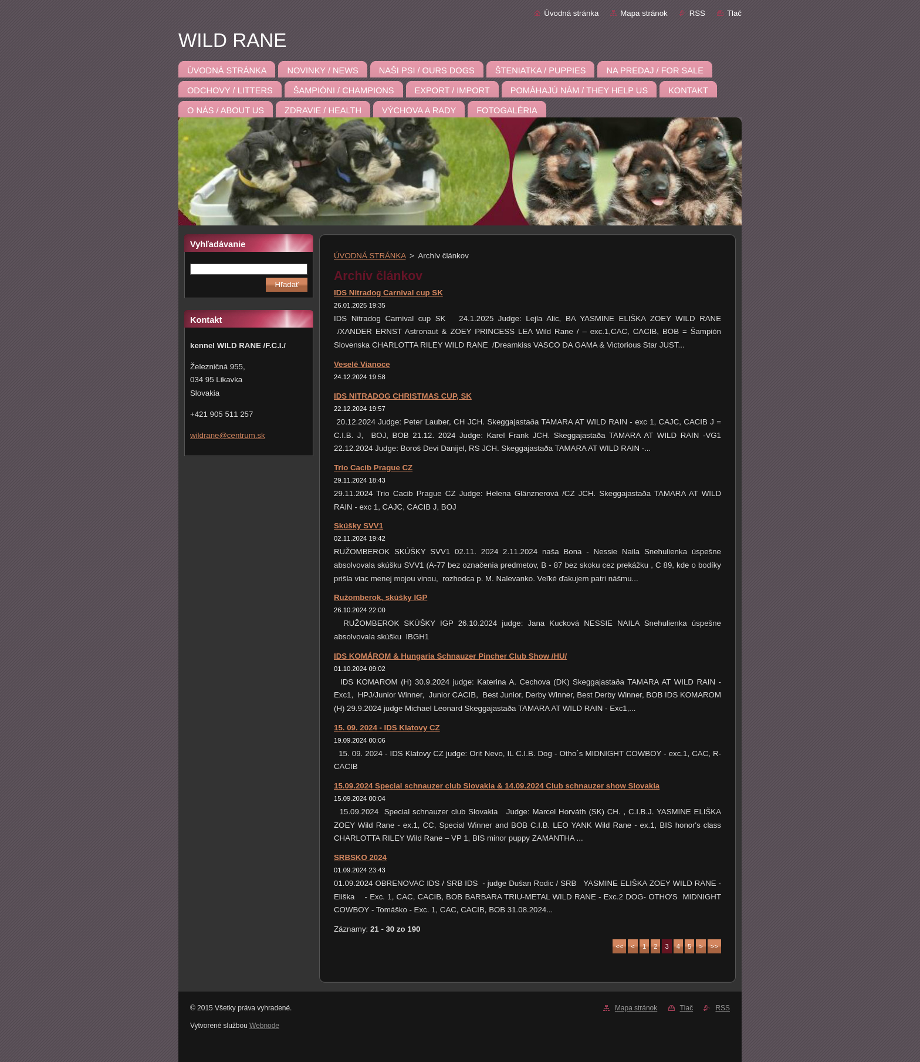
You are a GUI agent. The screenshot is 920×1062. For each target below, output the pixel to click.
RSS (697, 13)
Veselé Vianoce (362, 364)
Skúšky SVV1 (358, 525)
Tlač (734, 13)
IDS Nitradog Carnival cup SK (388, 292)
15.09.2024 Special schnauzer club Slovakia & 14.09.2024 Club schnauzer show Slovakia (496, 785)
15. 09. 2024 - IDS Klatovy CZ (387, 727)
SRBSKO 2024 (360, 857)
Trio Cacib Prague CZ (373, 467)
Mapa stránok (643, 13)
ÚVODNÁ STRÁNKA (369, 255)
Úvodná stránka (571, 13)
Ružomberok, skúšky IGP (380, 597)
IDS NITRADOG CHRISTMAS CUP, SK (403, 396)
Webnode (264, 1025)
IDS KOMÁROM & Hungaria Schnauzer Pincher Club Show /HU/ (450, 656)
